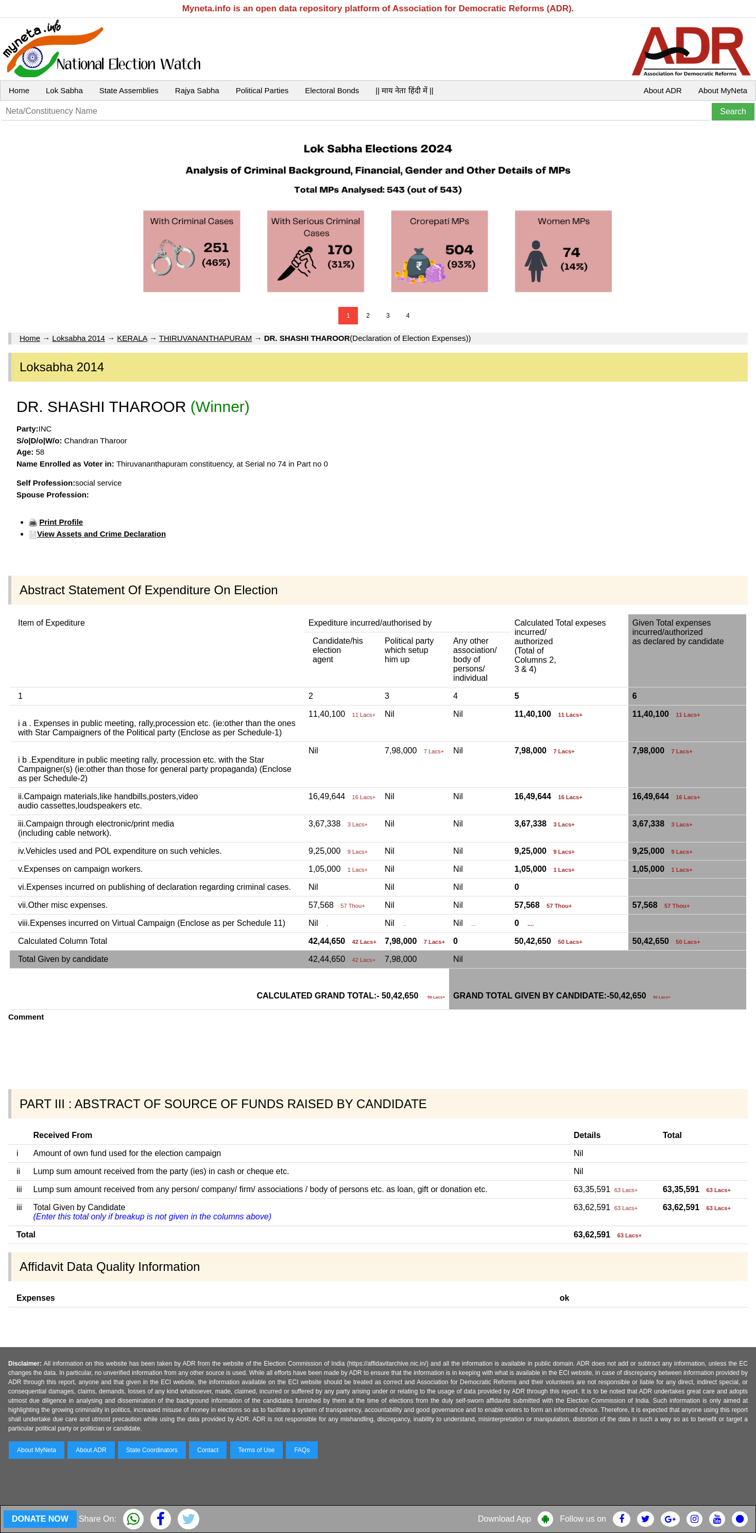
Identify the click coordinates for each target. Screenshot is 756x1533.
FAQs (302, 1450)
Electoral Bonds (332, 90)
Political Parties (262, 90)
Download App (504, 1518)
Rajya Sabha (197, 90)
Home (19, 90)
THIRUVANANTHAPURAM (205, 338)
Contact (207, 1450)
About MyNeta (722, 90)
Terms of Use (256, 1450)
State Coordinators (152, 1450)
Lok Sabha (64, 90)
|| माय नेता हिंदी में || (404, 90)
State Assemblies (129, 90)
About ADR (663, 90)
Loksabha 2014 (78, 338)
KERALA (132, 338)
